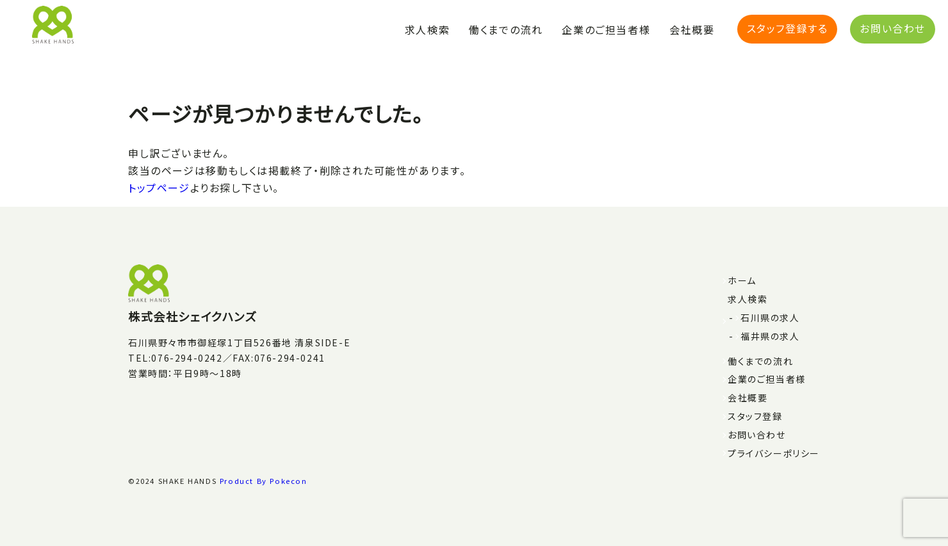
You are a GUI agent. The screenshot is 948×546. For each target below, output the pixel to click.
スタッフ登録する (787, 28)
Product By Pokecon (263, 481)
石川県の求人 (770, 317)
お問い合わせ (893, 28)
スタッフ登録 (755, 416)
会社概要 (691, 29)
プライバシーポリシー (774, 453)
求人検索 (427, 29)
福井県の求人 (770, 336)
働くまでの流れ (506, 29)
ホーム (742, 280)
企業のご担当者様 (606, 29)
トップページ (159, 187)
